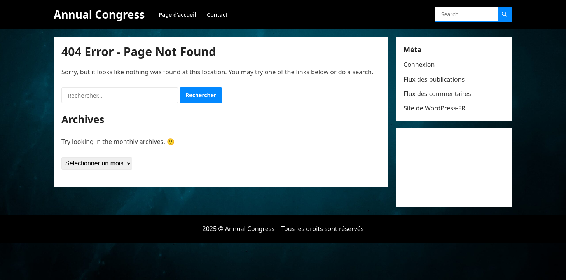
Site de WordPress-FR (434, 108)
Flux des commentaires (437, 93)
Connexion (419, 64)
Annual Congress (99, 14)
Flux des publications (434, 79)
